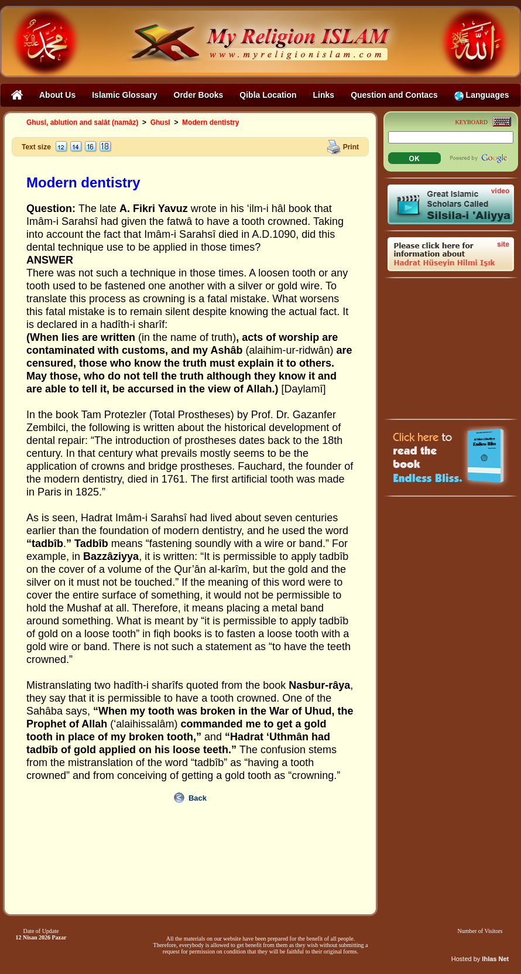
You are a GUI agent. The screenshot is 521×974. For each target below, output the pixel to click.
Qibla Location (267, 95)
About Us (57, 95)
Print (351, 146)
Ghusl (160, 122)
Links (324, 95)
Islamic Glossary (124, 95)
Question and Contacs (394, 95)
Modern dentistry (210, 122)
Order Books (199, 95)
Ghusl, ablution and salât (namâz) (82, 122)
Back (197, 798)
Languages (481, 95)
